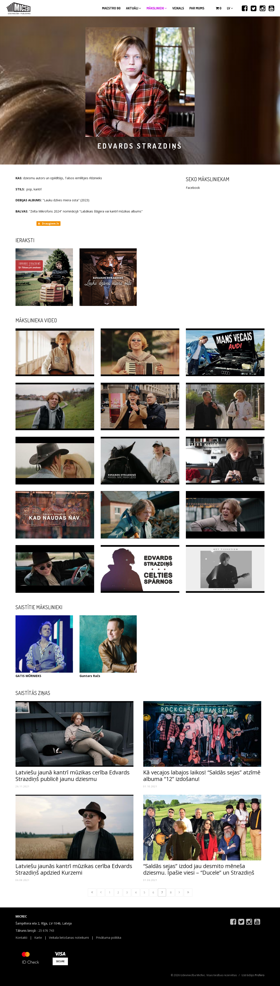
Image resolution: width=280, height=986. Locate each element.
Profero (259, 975)
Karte (38, 937)
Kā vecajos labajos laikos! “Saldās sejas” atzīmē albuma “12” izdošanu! (201, 775)
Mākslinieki (157, 8)
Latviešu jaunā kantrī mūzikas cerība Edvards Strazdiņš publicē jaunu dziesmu (73, 775)
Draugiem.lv (48, 224)
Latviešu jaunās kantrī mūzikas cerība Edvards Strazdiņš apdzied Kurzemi (74, 869)
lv (230, 8)
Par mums (196, 8)
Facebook (193, 188)
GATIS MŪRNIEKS (28, 676)
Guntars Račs (90, 676)
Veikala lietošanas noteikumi (69, 937)
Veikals (178, 8)
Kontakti (21, 937)
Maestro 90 (111, 8)
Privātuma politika (108, 937)
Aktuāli (133, 8)
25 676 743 (46, 930)
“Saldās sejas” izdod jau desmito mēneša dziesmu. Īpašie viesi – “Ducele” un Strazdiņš (198, 869)
